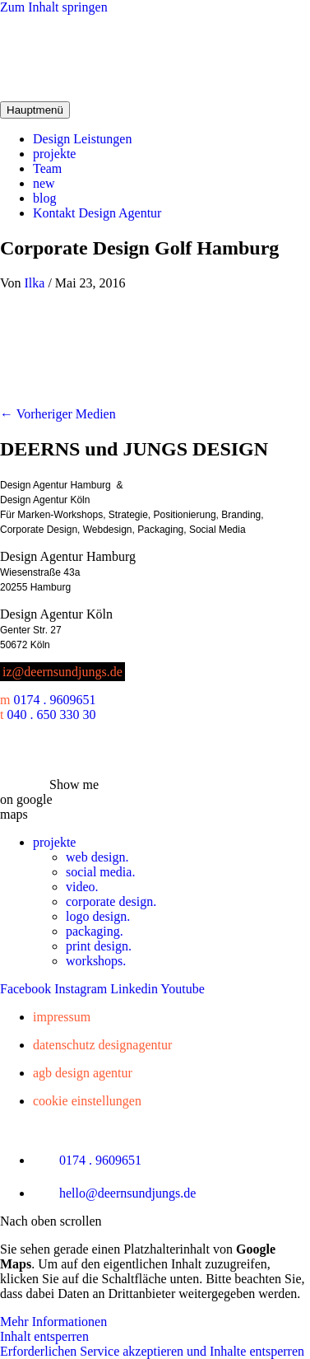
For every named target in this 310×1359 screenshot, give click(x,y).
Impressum (61, 1017)
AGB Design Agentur (82, 1073)
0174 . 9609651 (54, 700)
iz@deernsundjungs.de (62, 672)
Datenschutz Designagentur (102, 1045)
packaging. (94, 931)
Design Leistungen (82, 139)
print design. (99, 946)
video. (82, 887)
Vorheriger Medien (58, 414)
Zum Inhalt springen (54, 7)
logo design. (98, 916)
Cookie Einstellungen (87, 1101)
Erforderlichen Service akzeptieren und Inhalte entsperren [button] (152, 1351)
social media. (100, 872)
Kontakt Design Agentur (97, 213)
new (44, 183)
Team (47, 168)
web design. (97, 857)
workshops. (96, 961)
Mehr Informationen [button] (53, 1322)
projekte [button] (54, 842)
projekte (54, 154)
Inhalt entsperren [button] (44, 1336)
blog (44, 198)
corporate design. (111, 901)
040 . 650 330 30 (51, 715)
